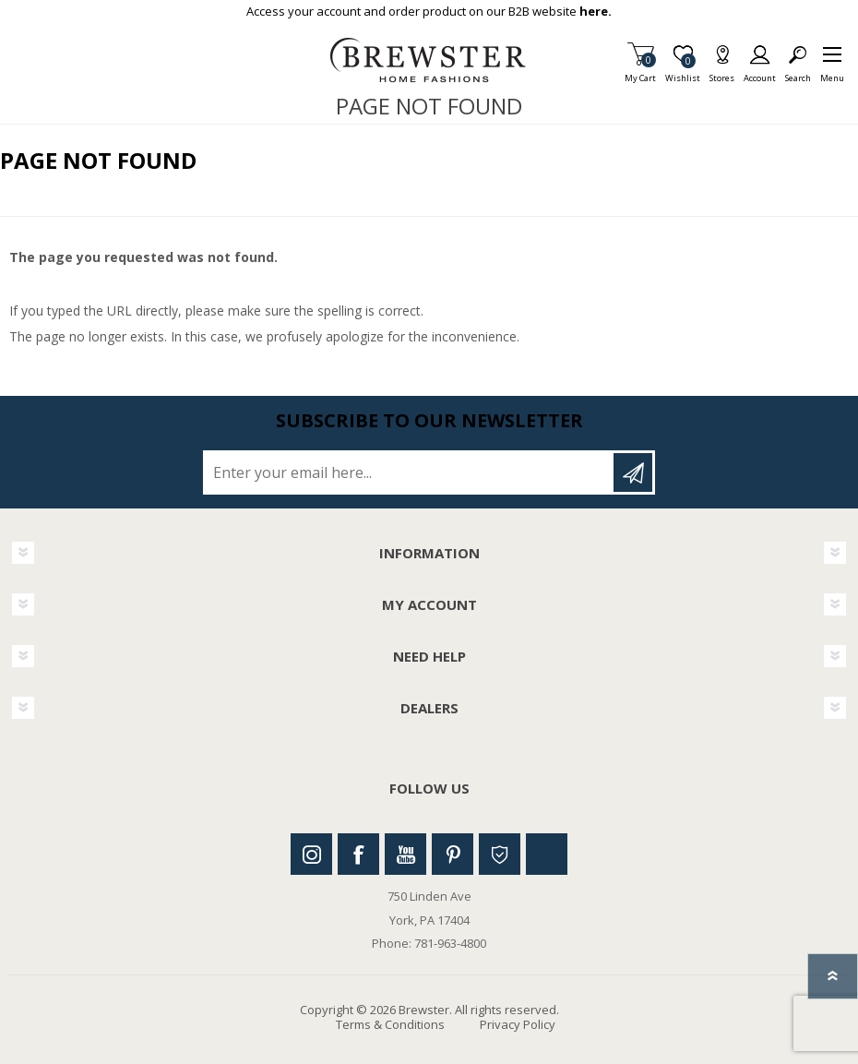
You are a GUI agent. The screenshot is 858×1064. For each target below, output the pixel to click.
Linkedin (546, 854)
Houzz (499, 854)
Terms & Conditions (390, 1024)
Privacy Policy (517, 1024)
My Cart (640, 72)
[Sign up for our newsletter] (410, 472)
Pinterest (452, 854)
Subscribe (633, 472)
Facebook (358, 854)
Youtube (405, 854)
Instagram (311, 854)
